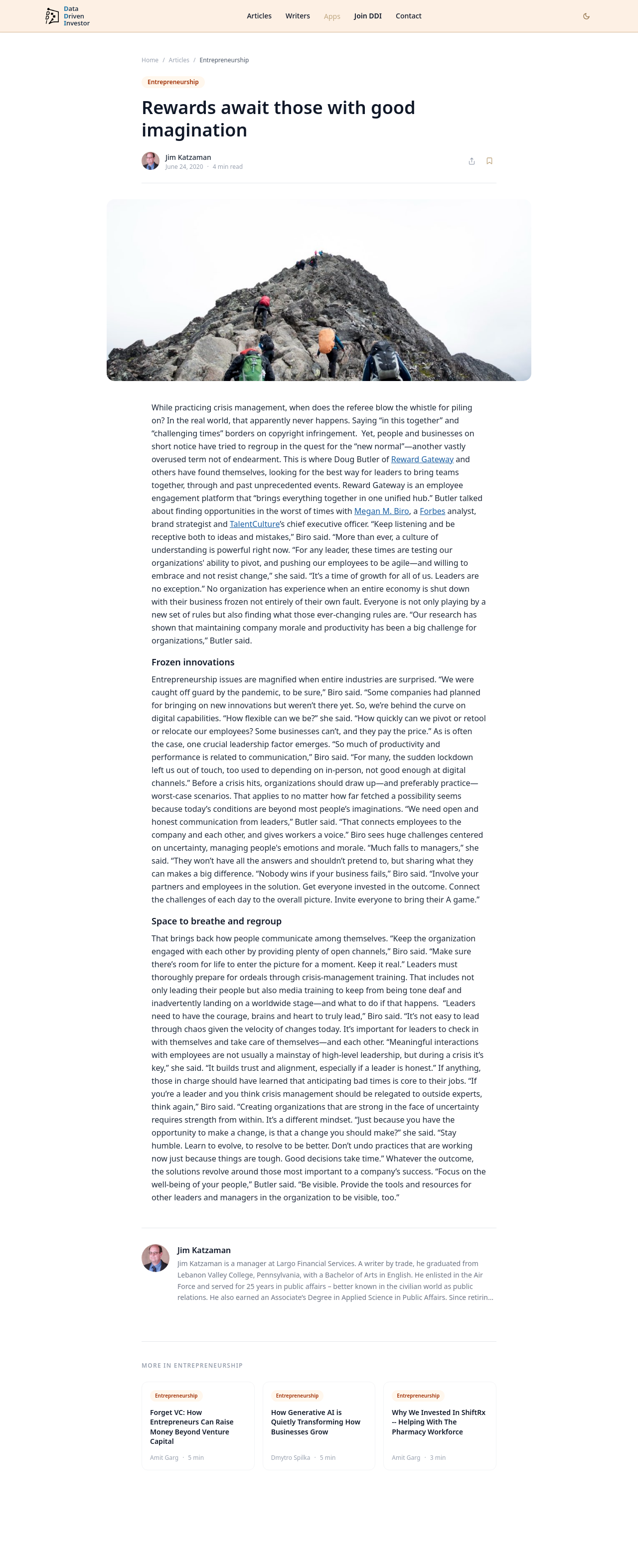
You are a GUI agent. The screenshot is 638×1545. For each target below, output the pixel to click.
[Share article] (471, 161)
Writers (298, 15)
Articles (259, 15)
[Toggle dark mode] (586, 16)
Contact (409, 15)
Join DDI (368, 15)
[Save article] (489, 161)
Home (150, 60)
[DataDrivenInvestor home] (67, 16)
